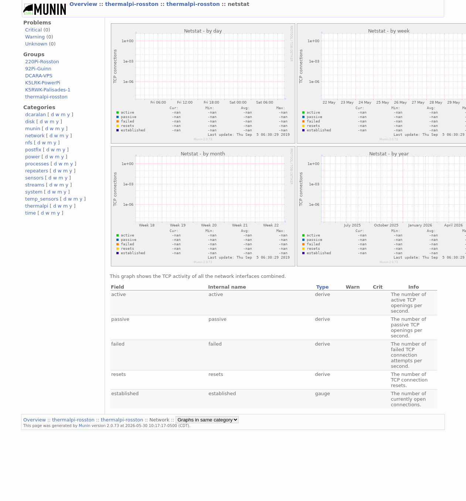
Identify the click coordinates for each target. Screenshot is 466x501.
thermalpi (36, 206)
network (35, 135)
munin (32, 128)
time (30, 213)
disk (30, 121)
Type (322, 287)
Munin (85, 425)
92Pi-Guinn (38, 68)
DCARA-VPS (38, 75)
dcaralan (35, 114)
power (32, 156)
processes (37, 164)
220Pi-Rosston (42, 61)
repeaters (36, 171)
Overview (84, 4)
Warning (35, 37)
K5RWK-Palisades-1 (48, 90)
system (33, 192)
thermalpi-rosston (132, 4)
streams (34, 185)
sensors (34, 178)
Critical (33, 30)
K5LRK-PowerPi (42, 82)
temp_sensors (41, 199)
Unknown (36, 44)
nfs (29, 142)
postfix (33, 149)
